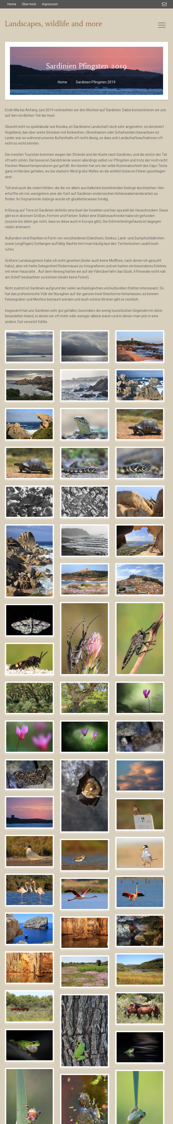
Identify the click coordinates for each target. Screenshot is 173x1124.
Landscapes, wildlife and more (53, 23)
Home (62, 82)
